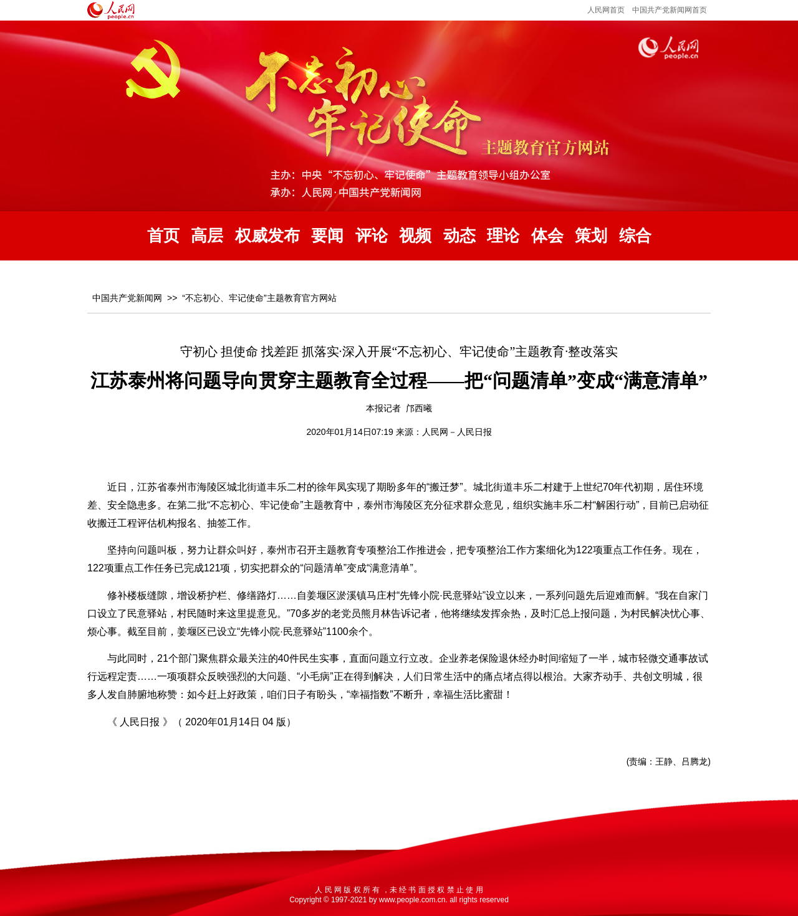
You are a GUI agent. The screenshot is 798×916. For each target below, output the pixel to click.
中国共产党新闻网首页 (669, 10)
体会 (547, 236)
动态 (459, 236)
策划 (591, 236)
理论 (503, 236)
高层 (207, 236)
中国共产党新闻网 (127, 298)
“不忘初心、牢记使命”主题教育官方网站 (259, 298)
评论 (371, 236)
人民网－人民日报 (457, 432)
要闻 (327, 236)
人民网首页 (606, 10)
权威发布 (267, 236)
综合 (635, 236)
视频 (415, 236)
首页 (163, 236)
